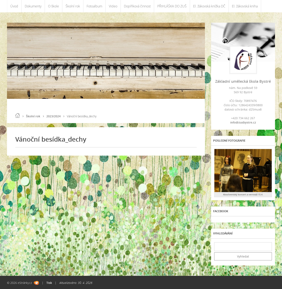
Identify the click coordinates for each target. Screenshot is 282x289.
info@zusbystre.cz (243, 122)
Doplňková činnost (137, 6)
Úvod (14, 6)
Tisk (49, 283)
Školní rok (73, 6)
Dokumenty (33, 6)
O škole (53, 6)
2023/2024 (53, 116)
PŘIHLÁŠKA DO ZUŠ (172, 6)
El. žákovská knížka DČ (209, 6)
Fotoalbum (94, 6)
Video (113, 6)
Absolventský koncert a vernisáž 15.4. (243, 194)
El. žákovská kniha (245, 6)
